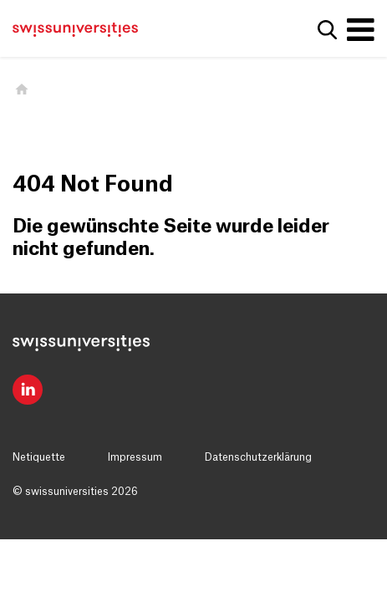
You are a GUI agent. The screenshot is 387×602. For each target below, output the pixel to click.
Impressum (135, 457)
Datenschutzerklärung (258, 457)
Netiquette (39, 457)
